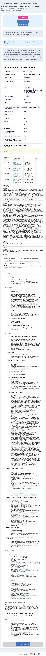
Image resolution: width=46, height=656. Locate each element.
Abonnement (23, 17)
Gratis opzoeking (23, 21)
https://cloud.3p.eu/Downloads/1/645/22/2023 (24, 495)
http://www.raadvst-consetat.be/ (28, 595)
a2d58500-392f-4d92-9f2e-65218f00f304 (17, 163)
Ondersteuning (23, 24)
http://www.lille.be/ (24, 569)
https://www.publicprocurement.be (20, 504)
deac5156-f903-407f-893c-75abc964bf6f (17, 175)
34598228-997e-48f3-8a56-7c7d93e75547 (21, 71)
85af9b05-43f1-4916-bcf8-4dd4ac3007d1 (17, 169)
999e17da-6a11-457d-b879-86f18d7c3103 (17, 181)
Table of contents (23, 644)
